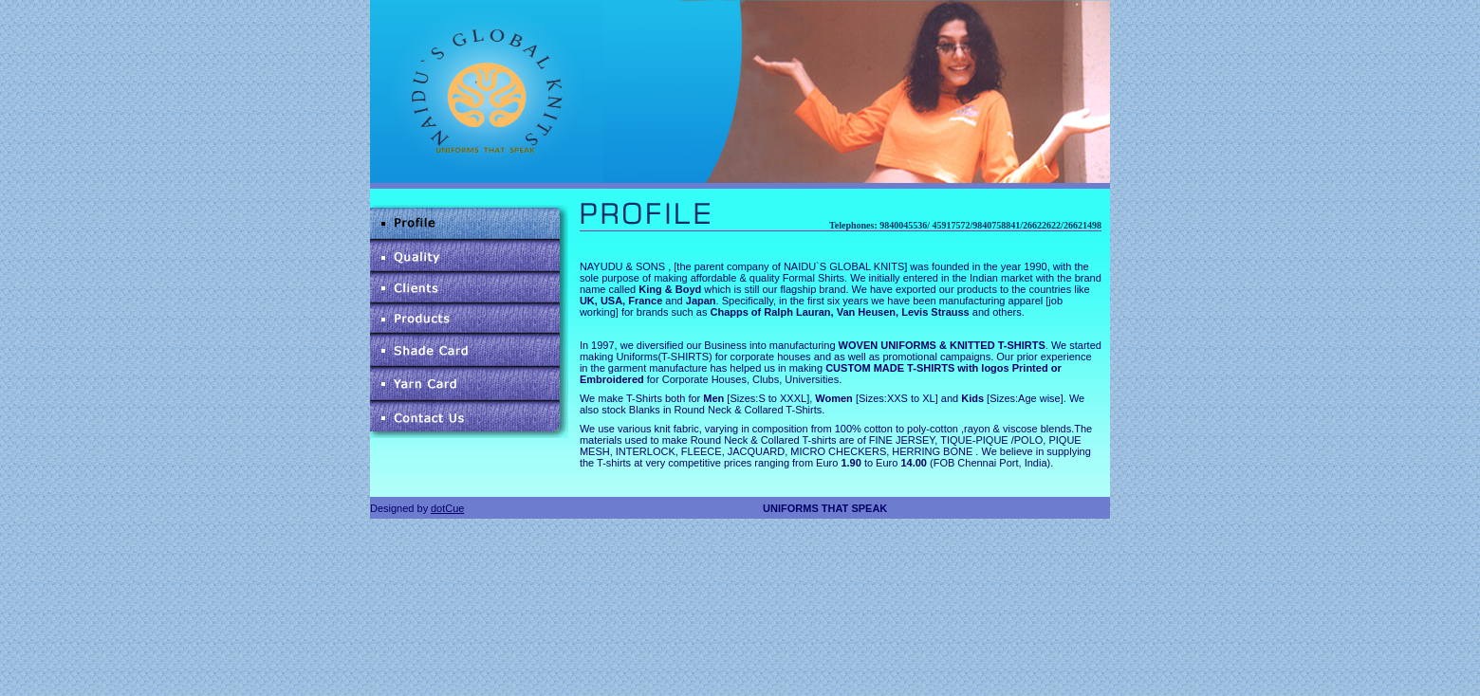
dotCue (447, 508)
